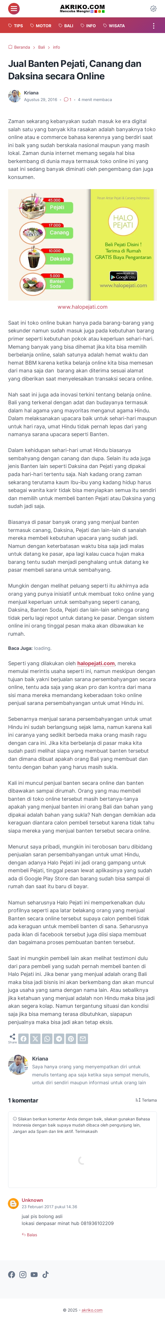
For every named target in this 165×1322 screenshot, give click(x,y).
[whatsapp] (47, 1039)
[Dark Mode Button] (153, 8)
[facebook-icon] (11, 1275)
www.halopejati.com (83, 307)
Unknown (32, 1200)
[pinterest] (71, 1039)
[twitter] (35, 1039)
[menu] (14, 8)
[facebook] (23, 1039)
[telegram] (59, 1039)
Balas (31, 1235)
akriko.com (92, 1310)
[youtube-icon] (34, 1275)
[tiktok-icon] (45, 1275)
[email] (83, 1039)
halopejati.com (96, 663)
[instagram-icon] (22, 1275)
